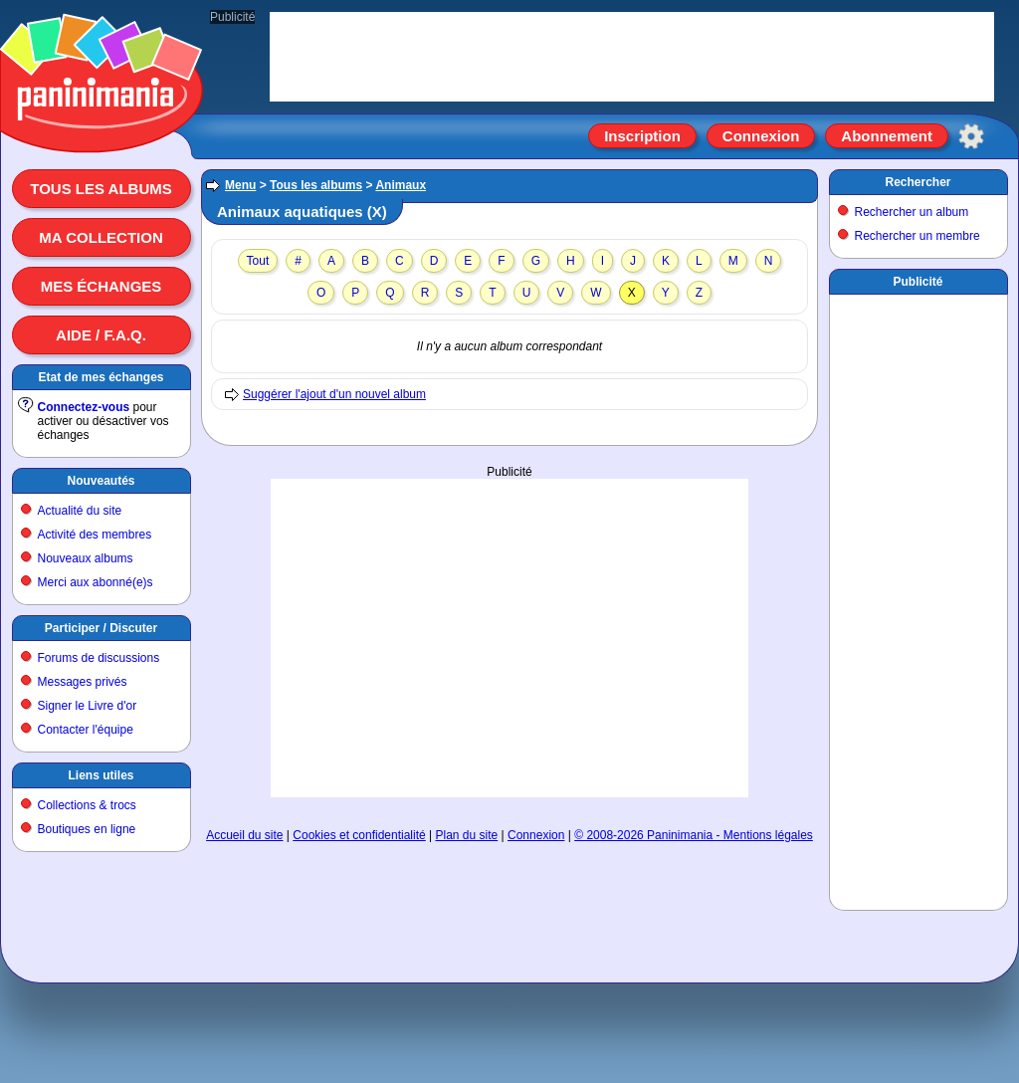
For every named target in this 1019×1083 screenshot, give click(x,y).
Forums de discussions (99, 658)
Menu (240, 185)
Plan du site (467, 835)
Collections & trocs (87, 805)
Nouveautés (100, 481)
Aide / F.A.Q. (101, 334)
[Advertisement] (509, 618)
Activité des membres (95, 535)
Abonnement (886, 135)
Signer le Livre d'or (87, 706)
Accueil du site (244, 835)
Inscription (642, 135)
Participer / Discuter (101, 628)
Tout (258, 261)
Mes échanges (101, 286)
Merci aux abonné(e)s (95, 582)
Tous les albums (101, 188)
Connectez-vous (84, 407)
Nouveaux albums (85, 558)
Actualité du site (80, 511)
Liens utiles (100, 775)
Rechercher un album (912, 212)
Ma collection (100, 237)
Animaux (400, 185)
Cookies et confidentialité (359, 835)
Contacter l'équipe (85, 730)
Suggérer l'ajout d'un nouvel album (334, 394)
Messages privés (82, 682)
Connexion (761, 135)
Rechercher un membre (917, 236)
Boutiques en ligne (87, 829)
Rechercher (917, 182)
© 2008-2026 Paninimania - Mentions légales (693, 835)
